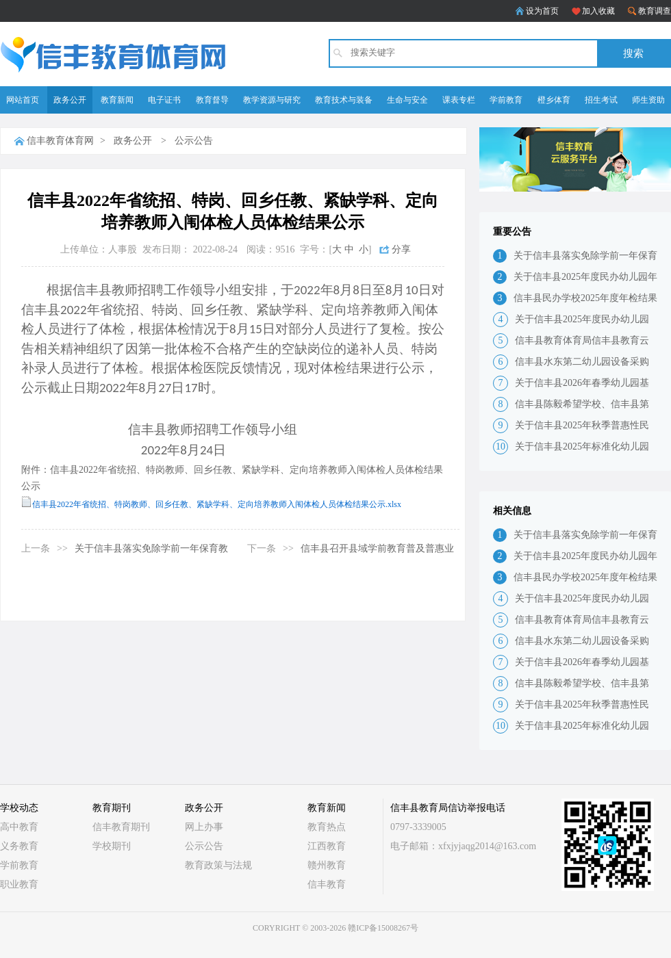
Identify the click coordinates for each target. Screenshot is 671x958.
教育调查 (654, 11)
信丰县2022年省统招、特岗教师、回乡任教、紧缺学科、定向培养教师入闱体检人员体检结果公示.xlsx (216, 504)
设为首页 (542, 11)
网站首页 (22, 100)
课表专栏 (458, 100)
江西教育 (326, 846)
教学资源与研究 (272, 100)
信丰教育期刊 (121, 827)
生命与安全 (407, 100)
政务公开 (69, 100)
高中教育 (19, 827)
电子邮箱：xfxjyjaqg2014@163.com (463, 846)
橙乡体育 (553, 100)
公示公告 (194, 140)
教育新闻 (117, 100)
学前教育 (506, 100)
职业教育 (19, 884)
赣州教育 (326, 865)
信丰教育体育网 (60, 140)
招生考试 (601, 100)
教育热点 (326, 827)
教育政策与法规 (218, 865)
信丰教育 (326, 884)
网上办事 (204, 827)
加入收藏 (598, 11)
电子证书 (164, 100)
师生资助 (648, 100)
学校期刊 (111, 846)
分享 (401, 249)
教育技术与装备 (343, 100)
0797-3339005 (418, 827)
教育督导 (212, 100)
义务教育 (19, 846)
